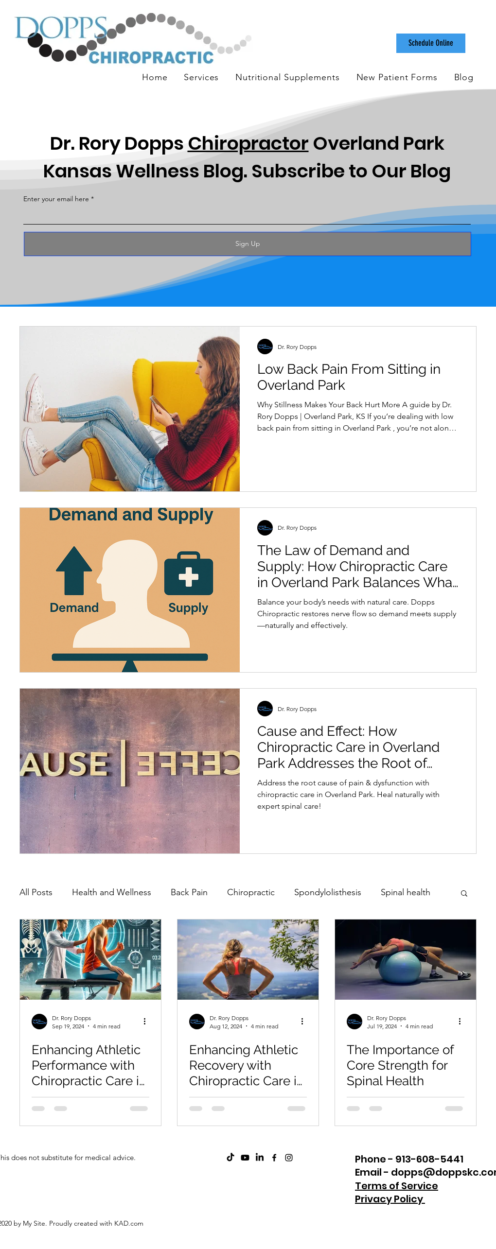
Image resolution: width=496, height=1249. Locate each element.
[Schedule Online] (430, 43)
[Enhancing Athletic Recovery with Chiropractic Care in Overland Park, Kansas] (248, 959)
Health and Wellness (111, 892)
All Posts (36, 892)
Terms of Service (396, 1186)
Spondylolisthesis (327, 892)
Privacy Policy (390, 1199)
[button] (464, 894)
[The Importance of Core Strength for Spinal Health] (405, 959)
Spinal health (405, 892)
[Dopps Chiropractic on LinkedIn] (260, 1157)
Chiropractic (251, 892)
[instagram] (289, 1157)
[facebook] (274, 1157)
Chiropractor (248, 143)
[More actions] (148, 1021)
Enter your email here (56, 198)
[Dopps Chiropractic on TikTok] (230, 1157)
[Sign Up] (247, 244)
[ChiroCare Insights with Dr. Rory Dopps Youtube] (245, 1157)
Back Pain (189, 892)
